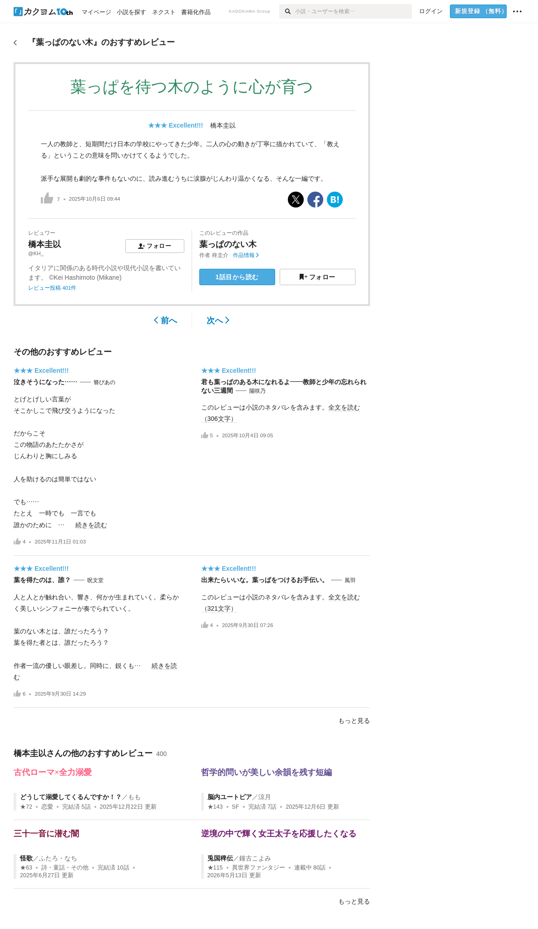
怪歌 (26, 858)
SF (235, 807)
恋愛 (47, 807)
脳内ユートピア (229, 797)
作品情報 (246, 255)
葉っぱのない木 (228, 244)
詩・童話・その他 (65, 868)
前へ (165, 320)
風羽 (350, 580)
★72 (26, 807)
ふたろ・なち (58, 858)
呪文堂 (95, 580)
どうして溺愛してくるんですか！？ (71, 797)
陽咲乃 (257, 391)
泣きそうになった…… (45, 381)
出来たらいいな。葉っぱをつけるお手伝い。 (264, 579)
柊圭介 (220, 255)
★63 (26, 868)
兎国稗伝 (220, 858)
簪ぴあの (104, 382)
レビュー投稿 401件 (52, 288)
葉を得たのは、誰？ (42, 579)
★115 (215, 868)
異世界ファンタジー (258, 868)
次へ (218, 320)
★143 (215, 807)
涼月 (264, 797)
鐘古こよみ (255, 858)
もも (134, 797)
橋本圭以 (223, 125)
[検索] (287, 11)
